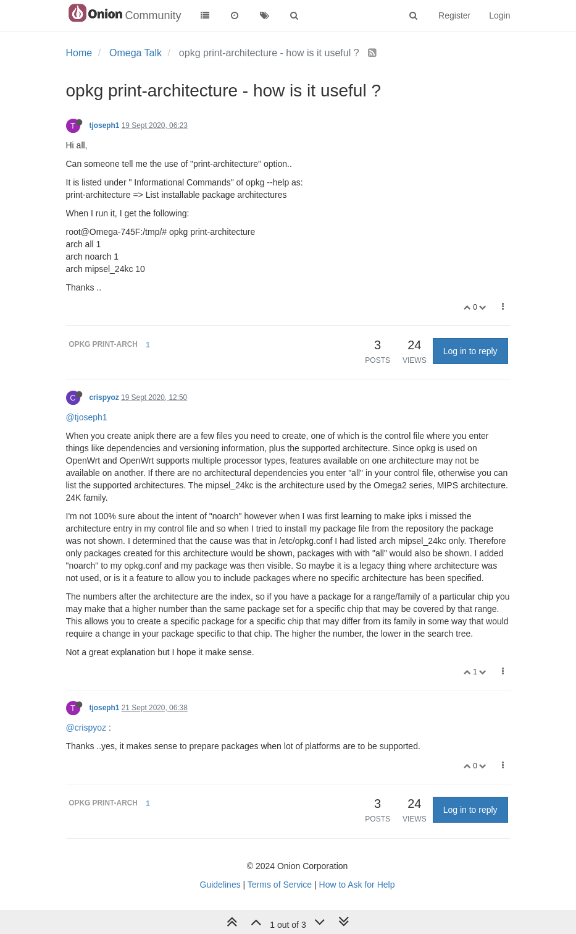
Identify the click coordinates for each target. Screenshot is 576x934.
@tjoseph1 (86, 417)
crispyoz (104, 397)
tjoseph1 (105, 125)
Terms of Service (280, 884)
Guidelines (220, 884)
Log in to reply (470, 351)
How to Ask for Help (357, 884)
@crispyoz (86, 727)
